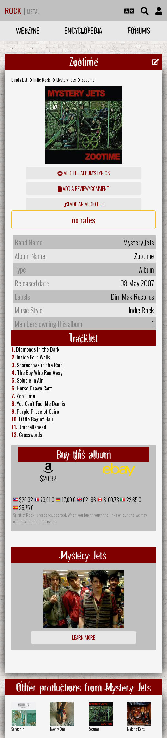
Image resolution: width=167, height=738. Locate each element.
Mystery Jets (66, 79)
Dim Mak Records (132, 296)
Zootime (94, 729)
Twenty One (57, 729)
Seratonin (17, 729)
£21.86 (89, 500)
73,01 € (46, 500)
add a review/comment (83, 188)
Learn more (83, 637)
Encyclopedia (83, 30)
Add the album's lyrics (83, 173)
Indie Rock (41, 79)
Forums (139, 30)
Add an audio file (84, 204)
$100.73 (110, 500)
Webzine (28, 30)
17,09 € (68, 500)
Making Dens (136, 729)
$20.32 (48, 478)
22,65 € (133, 500)
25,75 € (26, 508)
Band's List (19, 79)
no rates (83, 219)
